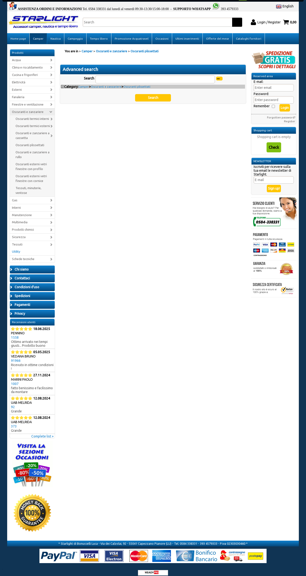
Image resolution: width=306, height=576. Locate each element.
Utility (16, 247)
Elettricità (18, 78)
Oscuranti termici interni (32, 114)
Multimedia (19, 218)
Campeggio (75, 34)
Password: (261, 89)
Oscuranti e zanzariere (28, 107)
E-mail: (258, 77)
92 (13, 403)
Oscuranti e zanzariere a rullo (32, 150)
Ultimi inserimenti (187, 34)
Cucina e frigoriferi (25, 70)
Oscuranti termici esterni (33, 121)
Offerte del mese (217, 34)
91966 (16, 356)
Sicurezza (19, 233)
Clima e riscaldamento (27, 63)
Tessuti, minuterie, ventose (28, 186)
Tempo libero (99, 34)
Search (89, 74)
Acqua (16, 56)
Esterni (17, 85)
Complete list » (42, 432)
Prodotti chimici (23, 225)
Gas (14, 195)
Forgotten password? (281, 113)
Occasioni (162, 34)
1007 (15, 379)
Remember (262, 102)
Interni (16, 203)
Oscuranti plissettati (30, 141)
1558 (15, 333)
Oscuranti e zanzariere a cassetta (32, 131)
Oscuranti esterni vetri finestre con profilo (31, 162)
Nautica (55, 34)
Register (289, 116)
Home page (18, 34)
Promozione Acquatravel (131, 34)
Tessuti (17, 240)
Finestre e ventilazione (28, 100)
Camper (38, 34)
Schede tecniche (23, 254)
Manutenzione (22, 210)
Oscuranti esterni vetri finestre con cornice (31, 174)
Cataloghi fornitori (248, 34)
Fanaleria (18, 92)
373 (14, 422)
